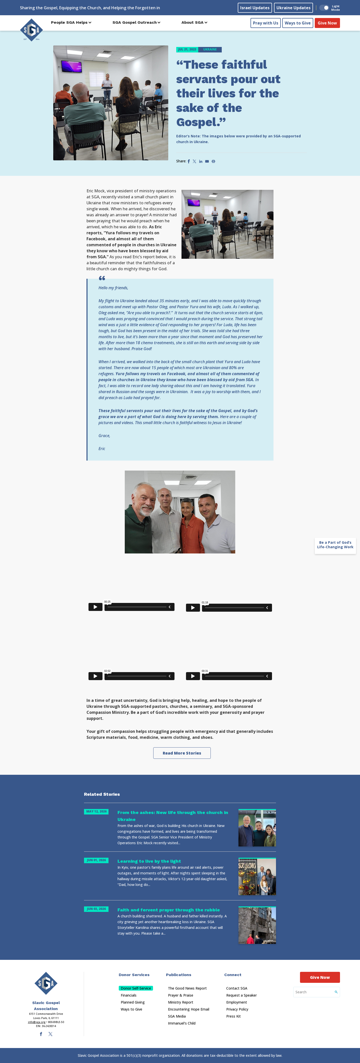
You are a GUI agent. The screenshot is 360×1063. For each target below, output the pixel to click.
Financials (128, 995)
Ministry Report (180, 1002)
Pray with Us (265, 22)
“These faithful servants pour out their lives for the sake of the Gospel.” (228, 93)
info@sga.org (37, 1022)
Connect (233, 974)
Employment (236, 1002)
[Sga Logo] (31, 29)
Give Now (327, 22)
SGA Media (177, 1016)
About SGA (193, 22)
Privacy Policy (237, 1009)
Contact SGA (236, 988)
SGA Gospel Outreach (134, 22)
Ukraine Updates (293, 7)
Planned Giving (133, 1002)
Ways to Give (298, 22)
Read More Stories (182, 753)
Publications (178, 974)
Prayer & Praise (180, 995)
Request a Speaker (241, 995)
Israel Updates (255, 7)
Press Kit (233, 1016)
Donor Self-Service (136, 988)
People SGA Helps (69, 22)
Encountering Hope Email (188, 1009)
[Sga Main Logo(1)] (46, 983)
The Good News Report (187, 988)
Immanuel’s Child (182, 1023)
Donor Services (134, 974)
